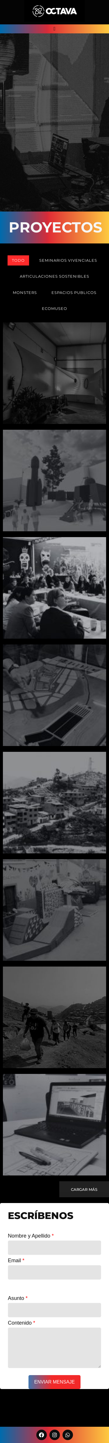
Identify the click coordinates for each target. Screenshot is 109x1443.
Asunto (18, 1298)
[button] (54, 28)
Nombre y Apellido (31, 1236)
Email (16, 1260)
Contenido (21, 1323)
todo (18, 260)
